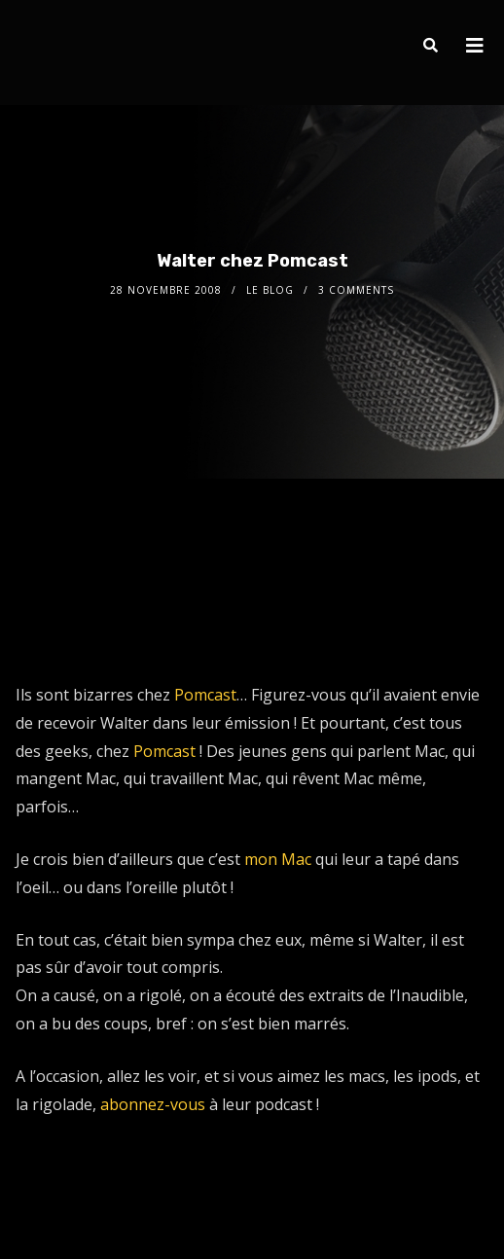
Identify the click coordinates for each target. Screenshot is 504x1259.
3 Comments (356, 290)
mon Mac (277, 859)
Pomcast (205, 694)
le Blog (270, 290)
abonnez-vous (152, 1104)
